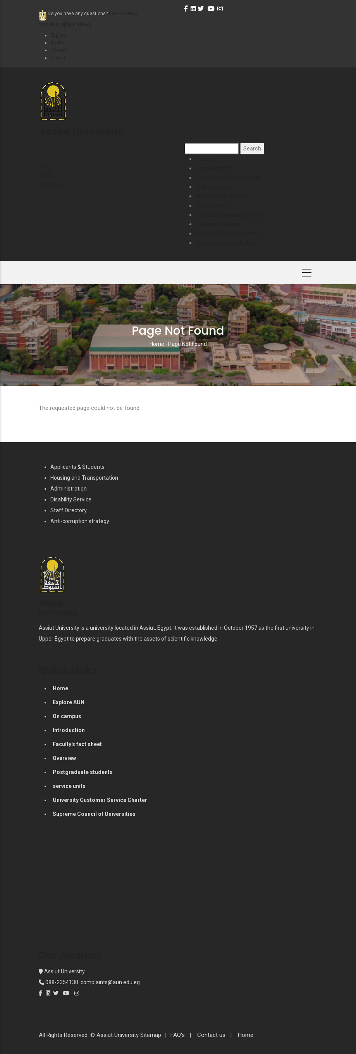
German (58, 50)
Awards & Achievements (227, 233)
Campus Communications (229, 214)
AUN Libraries (213, 186)
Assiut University (64, 971)
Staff (45, 175)
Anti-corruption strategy (79, 521)
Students (50, 184)
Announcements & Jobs (227, 242)
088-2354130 (61, 982)
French (57, 57)
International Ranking (222, 196)
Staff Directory (68, 510)
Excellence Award (218, 224)
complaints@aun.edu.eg (109, 982)
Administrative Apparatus (228, 177)
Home (203, 159)
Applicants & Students (77, 467)
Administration (214, 168)
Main (45, 165)
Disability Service (70, 499)
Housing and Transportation (84, 478)
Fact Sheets (211, 205)
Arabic (57, 42)
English (58, 35)
